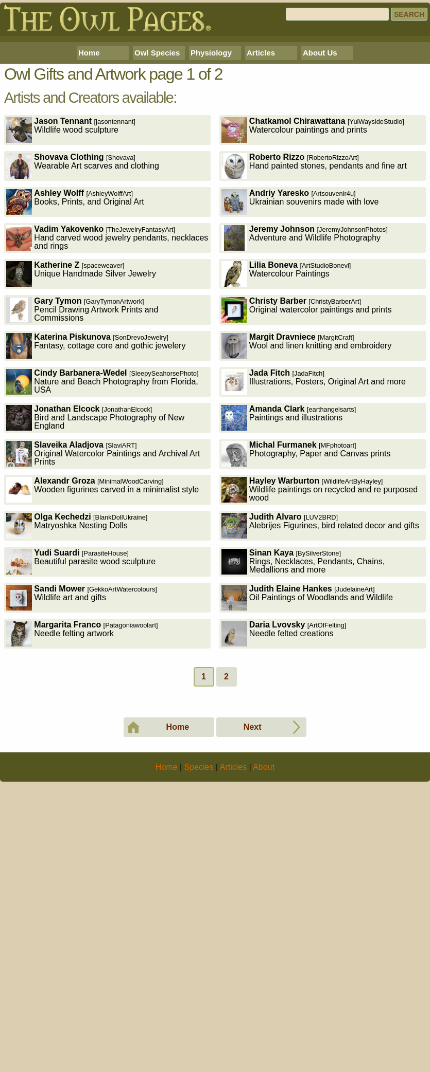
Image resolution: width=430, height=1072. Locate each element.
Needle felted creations (283, 777)
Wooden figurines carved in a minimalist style (102, 633)
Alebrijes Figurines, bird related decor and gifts (320, 669)
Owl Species (157, 196)
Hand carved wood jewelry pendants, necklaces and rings (107, 381)
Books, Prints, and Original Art (75, 345)
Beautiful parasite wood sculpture (81, 705)
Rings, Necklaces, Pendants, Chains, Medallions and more (303, 705)
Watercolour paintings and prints (312, 274)
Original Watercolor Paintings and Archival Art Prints (103, 597)
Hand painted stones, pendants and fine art (314, 310)
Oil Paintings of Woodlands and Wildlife (307, 741)
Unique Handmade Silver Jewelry (81, 417)
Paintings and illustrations (288, 561)
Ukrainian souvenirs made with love (300, 345)
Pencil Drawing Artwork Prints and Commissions (82, 453)
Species (199, 1054)
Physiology (211, 196)
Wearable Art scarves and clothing (82, 310)
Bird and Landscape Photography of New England (95, 561)
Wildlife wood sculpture (70, 274)
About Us (320, 196)
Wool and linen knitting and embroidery (306, 489)
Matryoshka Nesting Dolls (76, 669)
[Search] (337, 14)
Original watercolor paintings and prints (306, 453)
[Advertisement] (215, 111)
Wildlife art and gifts (81, 741)
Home (89, 196)
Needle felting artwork (82, 777)
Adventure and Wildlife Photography (304, 381)
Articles (261, 196)
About (263, 1054)
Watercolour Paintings (286, 417)
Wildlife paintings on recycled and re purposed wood (319, 633)
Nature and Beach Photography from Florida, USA (102, 525)
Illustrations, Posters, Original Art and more (313, 525)
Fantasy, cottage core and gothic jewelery (95, 489)
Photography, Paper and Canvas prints (306, 597)
